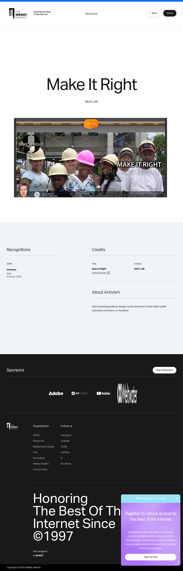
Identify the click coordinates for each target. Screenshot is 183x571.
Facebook (66, 464)
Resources (38, 441)
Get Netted (39, 458)
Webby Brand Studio (43, 447)
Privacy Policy (40, 469)
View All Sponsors (164, 370)
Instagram (66, 435)
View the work (99, 273)
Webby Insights (41, 464)
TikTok (64, 447)
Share (170, 13)
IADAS (36, 435)
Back (152, 13)
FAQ (35, 452)
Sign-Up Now (150, 557)
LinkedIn (65, 441)
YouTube (65, 452)
